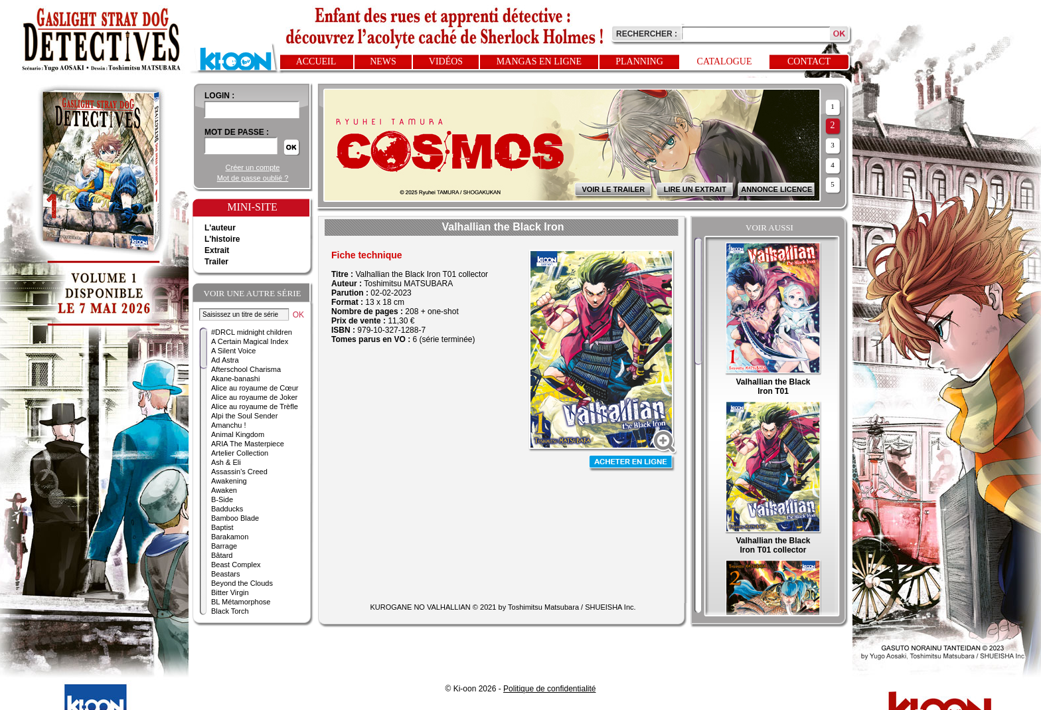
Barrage (224, 546)
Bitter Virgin (230, 592)
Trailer (216, 261)
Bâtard (221, 555)
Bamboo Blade (235, 518)
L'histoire (222, 239)
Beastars (225, 574)
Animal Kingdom (237, 434)
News (383, 61)
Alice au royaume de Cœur (254, 388)
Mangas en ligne (539, 61)
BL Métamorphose (240, 602)
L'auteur (220, 227)
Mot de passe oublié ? (253, 178)
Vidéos (446, 61)
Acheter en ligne (632, 463)
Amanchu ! (228, 425)
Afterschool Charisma (246, 369)
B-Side (222, 499)
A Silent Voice (233, 351)
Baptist (222, 527)
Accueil (316, 61)
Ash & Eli (226, 462)
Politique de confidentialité (549, 688)
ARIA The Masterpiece (247, 444)
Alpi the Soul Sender (244, 416)
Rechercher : (646, 34)
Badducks (227, 509)
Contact (809, 61)
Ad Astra (225, 360)
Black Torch (230, 611)
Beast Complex (236, 565)
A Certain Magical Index (249, 341)
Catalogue (724, 61)
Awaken (224, 490)
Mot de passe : (236, 132)
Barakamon (229, 537)
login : (219, 95)
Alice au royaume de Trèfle (254, 406)
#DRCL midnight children (251, 332)
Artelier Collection (239, 453)
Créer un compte (253, 167)
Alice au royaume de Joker (254, 397)
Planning (639, 61)
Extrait (216, 250)
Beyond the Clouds (242, 583)
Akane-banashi (235, 379)
